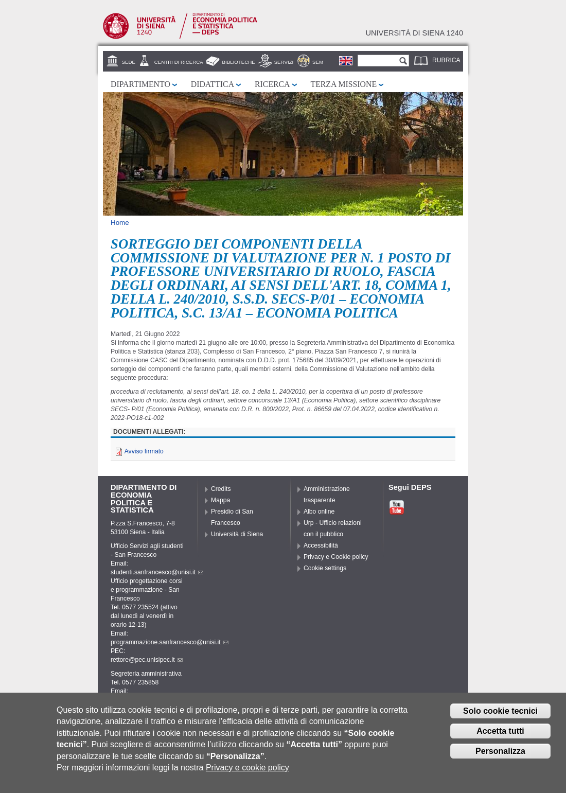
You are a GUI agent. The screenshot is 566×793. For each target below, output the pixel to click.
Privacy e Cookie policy (336, 556)
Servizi (284, 62)
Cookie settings (325, 568)
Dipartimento (140, 84)
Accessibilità (321, 545)
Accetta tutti (500, 738)
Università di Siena (237, 534)
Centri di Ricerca (178, 62)
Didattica (212, 84)
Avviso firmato (144, 451)
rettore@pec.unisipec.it (147, 659)
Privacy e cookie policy (247, 774)
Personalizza (500, 758)
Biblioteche (238, 62)
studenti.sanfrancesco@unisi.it (157, 572)
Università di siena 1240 (414, 33)
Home (120, 222)
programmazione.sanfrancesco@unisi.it (169, 642)
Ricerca (272, 84)
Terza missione (344, 84)
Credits (221, 488)
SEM (317, 62)
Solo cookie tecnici (500, 718)
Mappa (220, 500)
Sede (128, 62)
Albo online (319, 511)
